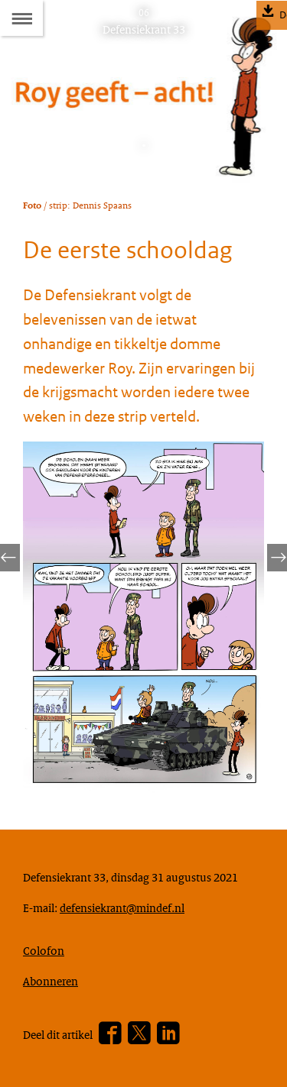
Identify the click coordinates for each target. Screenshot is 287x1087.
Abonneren (50, 980)
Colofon (43, 950)
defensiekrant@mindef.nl (122, 907)
